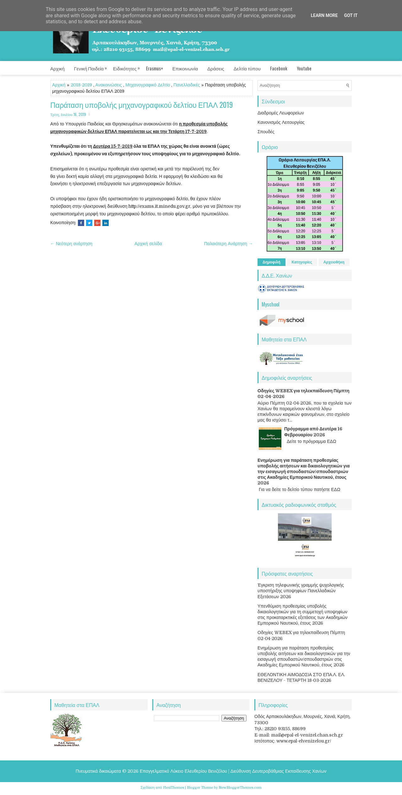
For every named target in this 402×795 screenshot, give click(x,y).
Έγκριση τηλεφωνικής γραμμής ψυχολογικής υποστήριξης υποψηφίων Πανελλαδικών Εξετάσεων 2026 (301, 590)
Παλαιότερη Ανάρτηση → (228, 243)
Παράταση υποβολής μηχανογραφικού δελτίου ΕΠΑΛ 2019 (141, 105)
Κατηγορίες (302, 262)
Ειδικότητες (129, 66)
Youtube (304, 68)
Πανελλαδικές (186, 84)
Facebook (278, 68)
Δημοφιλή (271, 262)
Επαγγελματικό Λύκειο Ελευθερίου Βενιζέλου (183, 771)
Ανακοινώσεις (108, 84)
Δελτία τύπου (247, 68)
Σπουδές (266, 131)
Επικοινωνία (185, 68)
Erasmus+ (154, 68)
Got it (350, 15)
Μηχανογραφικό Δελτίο (147, 84)
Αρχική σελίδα (148, 243)
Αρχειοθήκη (334, 262)
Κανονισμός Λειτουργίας (281, 122)
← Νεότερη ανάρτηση (71, 243)
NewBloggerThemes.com (240, 788)
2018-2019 (81, 84)
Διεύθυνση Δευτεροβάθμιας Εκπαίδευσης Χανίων (278, 771)
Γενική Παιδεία (93, 66)
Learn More (324, 15)
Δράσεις (215, 68)
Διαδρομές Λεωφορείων (281, 112)
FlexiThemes (173, 788)
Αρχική (57, 68)
